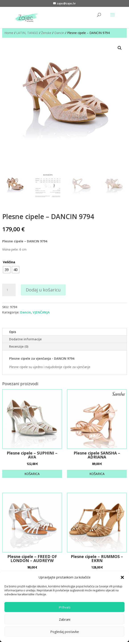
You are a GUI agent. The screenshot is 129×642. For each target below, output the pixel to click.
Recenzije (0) (18, 346)
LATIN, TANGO (27, 33)
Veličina (9, 262)
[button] (122, 577)
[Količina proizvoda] (9, 290)
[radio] (6, 269)
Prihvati (64, 607)
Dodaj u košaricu (43, 290)
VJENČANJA (41, 312)
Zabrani (64, 619)
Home (8, 33)
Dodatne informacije (25, 339)
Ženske (46, 33)
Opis (12, 332)
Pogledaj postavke (64, 631)
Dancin (59, 33)
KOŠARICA (32, 474)
